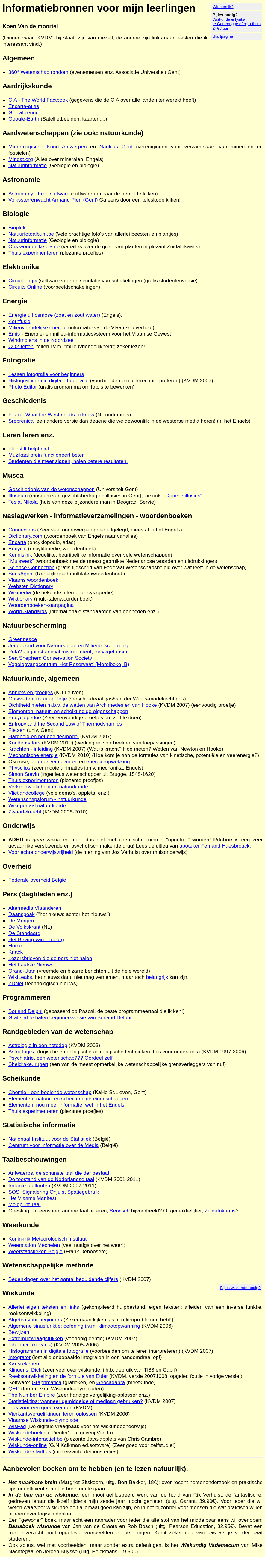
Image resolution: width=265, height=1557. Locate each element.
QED (14, 1389)
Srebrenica (21, 421)
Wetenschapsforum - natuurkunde (47, 799)
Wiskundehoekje (27, 1433)
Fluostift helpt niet (28, 449)
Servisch (119, 1211)
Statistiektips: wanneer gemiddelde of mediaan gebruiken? (75, 1401)
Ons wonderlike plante (34, 246)
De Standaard (24, 933)
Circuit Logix (22, 281)
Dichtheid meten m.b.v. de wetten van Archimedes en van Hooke (82, 705)
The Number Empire (31, 1395)
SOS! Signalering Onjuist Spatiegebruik (53, 1192)
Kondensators (24, 743)
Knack (15, 952)
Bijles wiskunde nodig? (240, 1287)
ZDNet (15, 983)
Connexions (22, 530)
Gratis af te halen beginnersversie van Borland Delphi (69, 1017)
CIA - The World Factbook (38, 100)
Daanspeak (21, 914)
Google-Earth (23, 119)
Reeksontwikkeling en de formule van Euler (58, 1376)
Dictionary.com (25, 536)
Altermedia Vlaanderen (34, 908)
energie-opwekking (108, 761)
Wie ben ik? (223, 6)
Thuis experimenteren (33, 253)
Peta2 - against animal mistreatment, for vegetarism (67, 652)
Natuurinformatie (27, 165)
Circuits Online (25, 287)
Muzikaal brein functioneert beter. (46, 455)
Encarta (17, 542)
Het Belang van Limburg (36, 939)
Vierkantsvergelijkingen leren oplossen (52, 1414)
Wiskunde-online (27, 1445)
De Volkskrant (24, 927)
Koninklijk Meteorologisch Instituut (47, 1239)
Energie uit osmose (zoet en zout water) (54, 315)
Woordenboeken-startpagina (41, 605)
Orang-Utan (22, 971)
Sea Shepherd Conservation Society (50, 658)
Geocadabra (110, 1382)
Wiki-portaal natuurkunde (37, 805)
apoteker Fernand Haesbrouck (214, 846)
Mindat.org (20, 159)
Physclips (19, 768)
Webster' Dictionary (30, 586)
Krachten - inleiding (30, 749)
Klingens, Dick (24, 1370)
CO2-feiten (21, 346)
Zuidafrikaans (220, 1211)
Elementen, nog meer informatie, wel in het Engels (66, 1105)
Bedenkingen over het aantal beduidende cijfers (63, 1279)
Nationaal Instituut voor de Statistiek (49, 1139)
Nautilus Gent (116, 147)
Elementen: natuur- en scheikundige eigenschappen (68, 711)
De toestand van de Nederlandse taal (51, 1179)
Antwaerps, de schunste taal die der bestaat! (59, 1173)
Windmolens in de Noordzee (41, 340)
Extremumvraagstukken (35, 1338)
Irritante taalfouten (29, 1186)
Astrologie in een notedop (37, 1045)
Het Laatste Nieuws (30, 965)
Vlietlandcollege (26, 793)
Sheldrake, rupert (28, 1064)
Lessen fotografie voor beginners (46, 374)
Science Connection (31, 567)
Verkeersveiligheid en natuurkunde (48, 787)
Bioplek (16, 228)
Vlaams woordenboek (33, 580)
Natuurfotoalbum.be (31, 234)
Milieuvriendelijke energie (37, 327)
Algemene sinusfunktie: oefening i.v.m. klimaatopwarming (74, 1326)
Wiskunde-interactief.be (35, 1439)
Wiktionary (20, 599)
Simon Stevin (23, 774)
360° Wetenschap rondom (38, 72)
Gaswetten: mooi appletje (37, 699)
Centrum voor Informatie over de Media (53, 1145)
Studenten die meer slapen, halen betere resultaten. (68, 461)
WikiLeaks (20, 977)
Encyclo (17, 548)
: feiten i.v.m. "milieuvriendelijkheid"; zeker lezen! (89, 346)
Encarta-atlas (23, 106)
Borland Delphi (25, 1011)
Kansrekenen (23, 1363)
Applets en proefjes (30, 692)
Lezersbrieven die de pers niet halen (50, 958)
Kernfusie (19, 321)
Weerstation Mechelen (34, 1245)
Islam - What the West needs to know (51, 415)
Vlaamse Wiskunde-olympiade (43, 1420)
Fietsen (16, 730)
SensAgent (21, 574)
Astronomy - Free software (38, 193)
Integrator (19, 1357)
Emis (14, 334)
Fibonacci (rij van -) (30, 1345)
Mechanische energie (33, 755)
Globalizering (23, 112)
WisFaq (17, 1426)
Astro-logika (22, 1052)
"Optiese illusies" (182, 496)
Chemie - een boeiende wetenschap (49, 1092)
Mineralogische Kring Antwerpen (47, 147)
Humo (15, 946)
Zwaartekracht (24, 812)
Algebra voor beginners (35, 1320)
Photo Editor (22, 387)
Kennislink (20, 555)
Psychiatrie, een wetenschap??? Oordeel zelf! (61, 1058)
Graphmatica (46, 1382)
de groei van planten (54, 761)
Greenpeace (22, 639)
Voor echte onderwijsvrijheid (40, 852)
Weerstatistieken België (35, 1251)
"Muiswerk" (21, 561)
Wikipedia (19, 592)
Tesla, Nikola (23, 502)
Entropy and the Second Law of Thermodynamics (65, 724)
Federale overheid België (37, 880)
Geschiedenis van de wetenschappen (51, 489)
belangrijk (157, 977)
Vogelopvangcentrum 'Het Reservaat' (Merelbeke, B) (68, 664)
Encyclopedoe (24, 717)
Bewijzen (18, 1332)
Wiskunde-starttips (29, 1451)
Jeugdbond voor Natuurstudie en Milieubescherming (68, 645)
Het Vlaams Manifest (32, 1198)
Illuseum (18, 496)
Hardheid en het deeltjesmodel (43, 736)
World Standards (27, 611)
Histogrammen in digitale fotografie (48, 380)
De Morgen (21, 921)
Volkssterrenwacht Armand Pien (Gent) (53, 200)
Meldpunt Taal (24, 1204)
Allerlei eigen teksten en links (43, 1307)
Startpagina (223, 36)
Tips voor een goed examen (40, 1407)
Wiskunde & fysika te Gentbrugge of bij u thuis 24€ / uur (237, 24)
